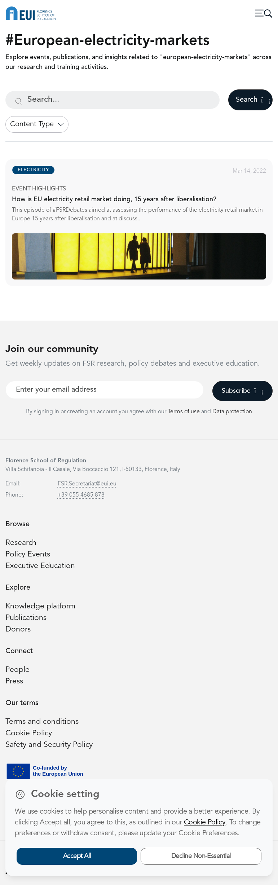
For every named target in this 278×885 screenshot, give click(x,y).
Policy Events (27, 554)
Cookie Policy (28, 733)
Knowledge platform (40, 606)
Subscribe (242, 391)
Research (20, 543)
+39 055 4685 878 (81, 495)
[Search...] (112, 100)
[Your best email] (104, 390)
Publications (26, 618)
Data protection (232, 412)
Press (14, 681)
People (17, 670)
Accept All (77, 856)
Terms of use (184, 412)
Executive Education (40, 566)
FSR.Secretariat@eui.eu (87, 484)
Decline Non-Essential (201, 856)
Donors (18, 629)
